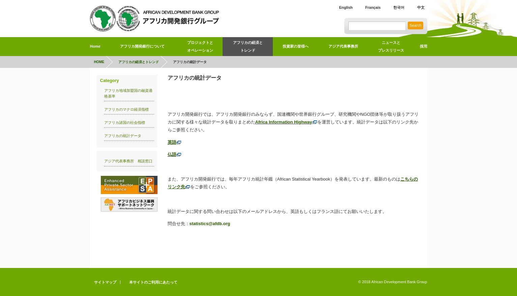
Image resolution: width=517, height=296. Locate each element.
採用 (423, 46)
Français (373, 7)
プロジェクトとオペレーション (200, 46)
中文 (421, 7)
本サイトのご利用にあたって (153, 282)
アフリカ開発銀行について (142, 46)
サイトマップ (105, 282)
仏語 (174, 154)
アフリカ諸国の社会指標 (124, 122)
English (345, 7)
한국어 (398, 7)
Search (416, 25)
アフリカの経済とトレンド (248, 46)
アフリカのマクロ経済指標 (128, 109)
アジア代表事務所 (343, 46)
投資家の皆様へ (296, 46)
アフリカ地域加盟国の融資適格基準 (128, 93)
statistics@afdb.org (210, 223)
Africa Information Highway (286, 122)
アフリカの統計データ (122, 136)
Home (95, 46)
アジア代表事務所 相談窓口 (128, 161)
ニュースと (391, 48)
